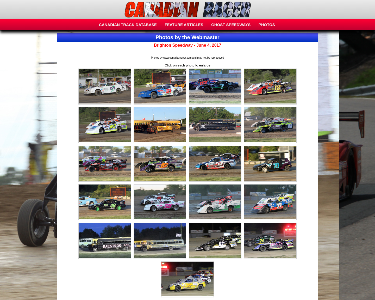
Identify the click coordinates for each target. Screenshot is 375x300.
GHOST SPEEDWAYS (231, 24)
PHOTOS (267, 24)
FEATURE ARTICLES (184, 24)
